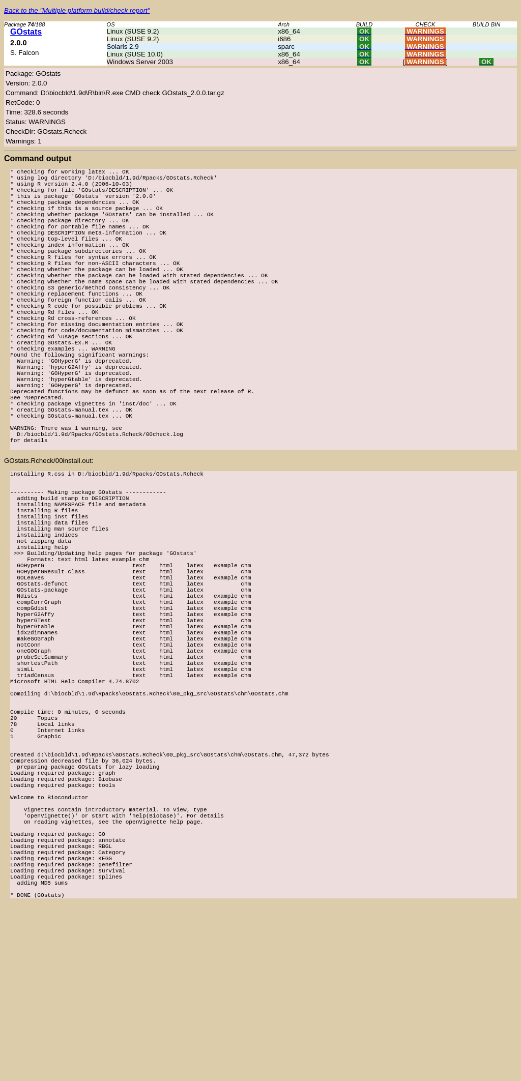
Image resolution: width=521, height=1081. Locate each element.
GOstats (26, 31)
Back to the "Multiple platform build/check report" (77, 10)
